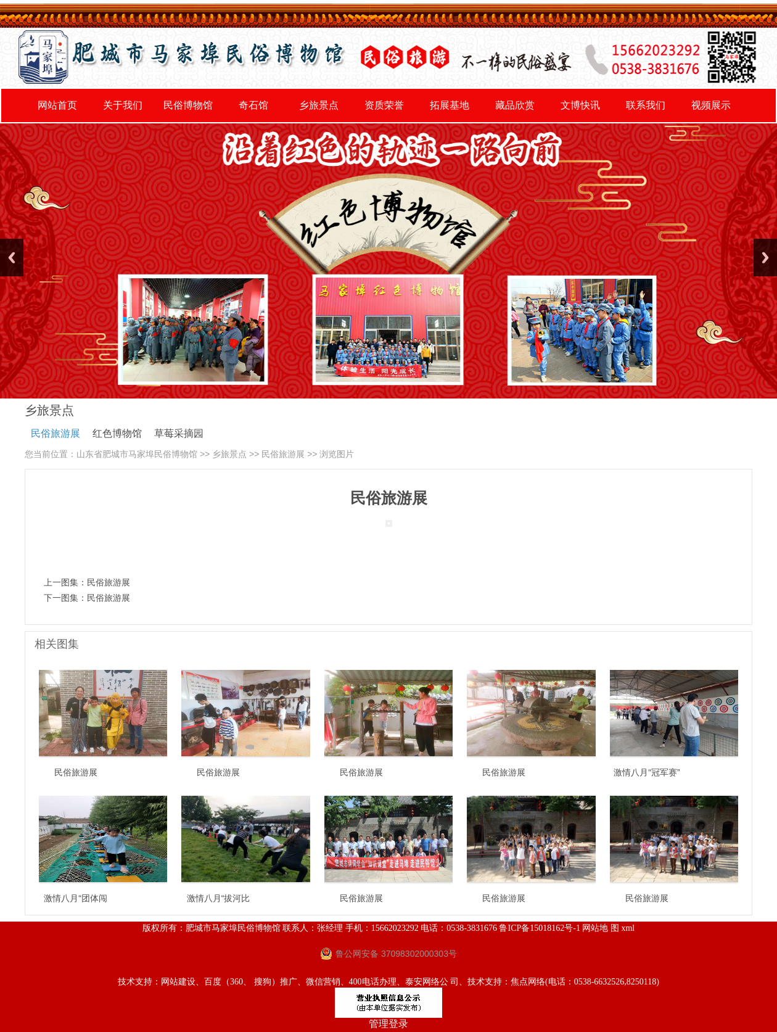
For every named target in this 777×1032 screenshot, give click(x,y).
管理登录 (388, 1023)
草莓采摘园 (179, 433)
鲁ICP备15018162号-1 (539, 928)
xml (628, 928)
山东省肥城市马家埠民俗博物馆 (136, 454)
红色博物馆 (117, 433)
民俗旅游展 (55, 433)
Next (765, 257)
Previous (11, 257)
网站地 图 (600, 928)
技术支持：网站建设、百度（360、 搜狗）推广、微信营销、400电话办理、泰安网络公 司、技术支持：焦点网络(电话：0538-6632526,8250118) (388, 981)
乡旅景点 (229, 454)
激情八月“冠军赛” (647, 772)
